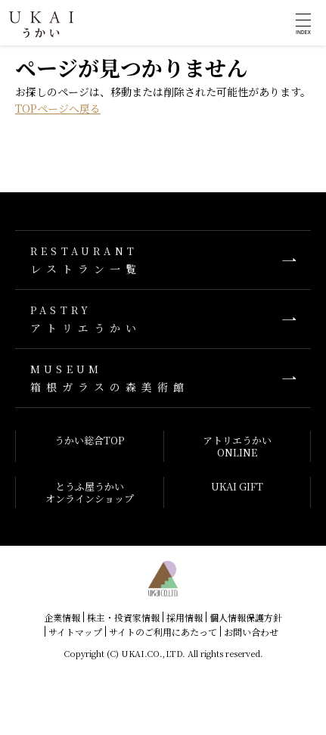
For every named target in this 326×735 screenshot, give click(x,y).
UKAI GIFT (237, 486)
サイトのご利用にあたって (163, 631)
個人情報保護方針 (246, 617)
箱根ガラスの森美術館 (163, 378)
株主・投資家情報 (123, 617)
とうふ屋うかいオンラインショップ (89, 492)
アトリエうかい (163, 319)
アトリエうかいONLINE (237, 446)
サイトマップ (75, 631)
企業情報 (62, 617)
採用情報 (184, 617)
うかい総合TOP (89, 440)
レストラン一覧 (163, 260)
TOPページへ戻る (58, 108)
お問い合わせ (251, 631)
